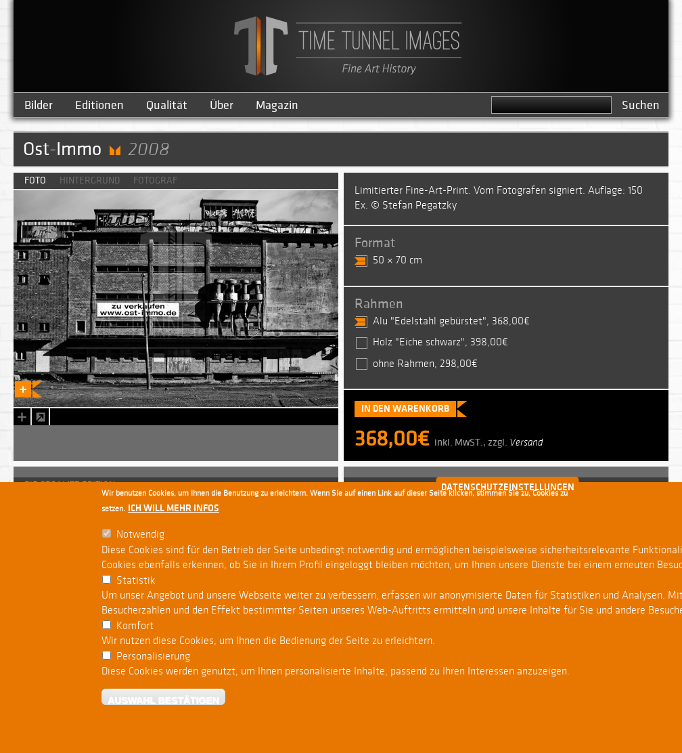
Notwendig (140, 534)
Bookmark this (21, 416)
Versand (526, 442)
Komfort (135, 626)
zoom (40, 416)
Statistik (136, 580)
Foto (35, 180)
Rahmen (379, 304)
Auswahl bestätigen (163, 700)
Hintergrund (90, 180)
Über (221, 105)
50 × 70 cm (397, 260)
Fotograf (155, 180)
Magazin (277, 105)
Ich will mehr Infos (173, 508)
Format (375, 243)
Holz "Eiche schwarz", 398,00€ (440, 342)
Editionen (99, 105)
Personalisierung (153, 656)
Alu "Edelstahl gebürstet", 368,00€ (451, 321)
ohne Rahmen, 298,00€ (425, 364)
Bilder (38, 105)
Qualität (166, 105)
